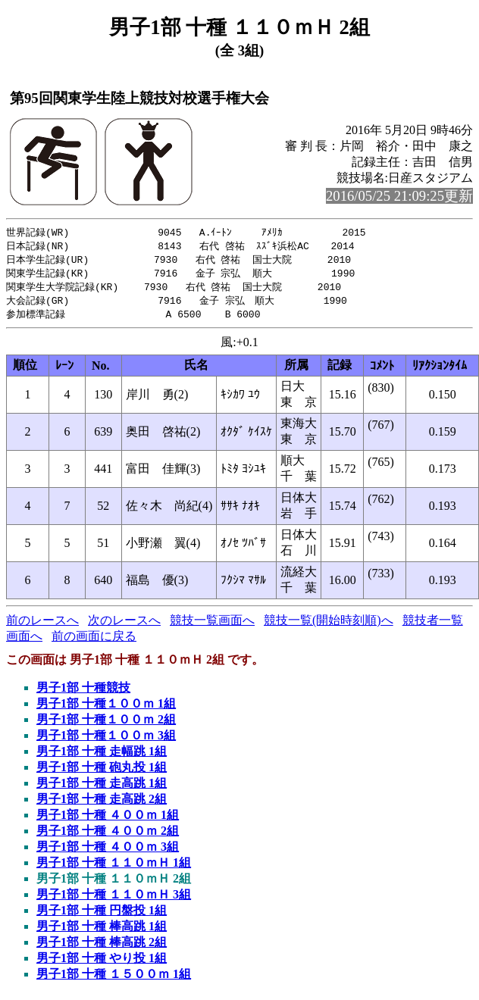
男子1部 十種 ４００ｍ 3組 (107, 851)
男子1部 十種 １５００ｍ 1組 (113, 979)
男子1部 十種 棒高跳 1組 (101, 931)
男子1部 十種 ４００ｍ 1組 (107, 820)
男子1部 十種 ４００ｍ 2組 (107, 836)
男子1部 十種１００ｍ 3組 (106, 740)
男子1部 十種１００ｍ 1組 (106, 708)
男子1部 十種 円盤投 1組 (101, 915)
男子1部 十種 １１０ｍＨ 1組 (113, 867)
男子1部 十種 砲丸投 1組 (101, 772)
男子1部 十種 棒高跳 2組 (101, 947)
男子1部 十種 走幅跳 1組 (101, 756)
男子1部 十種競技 (83, 692)
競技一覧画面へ (212, 625)
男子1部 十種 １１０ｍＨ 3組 (113, 899)
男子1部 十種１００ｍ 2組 (106, 724)
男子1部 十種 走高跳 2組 (101, 804)
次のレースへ (124, 625)
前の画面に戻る (94, 641)
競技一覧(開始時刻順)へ (328, 625)
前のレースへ (42, 625)
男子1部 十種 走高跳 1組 (101, 788)
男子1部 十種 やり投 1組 (101, 963)
